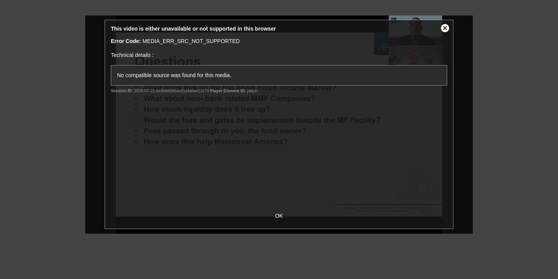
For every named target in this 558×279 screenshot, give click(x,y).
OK (279, 216)
